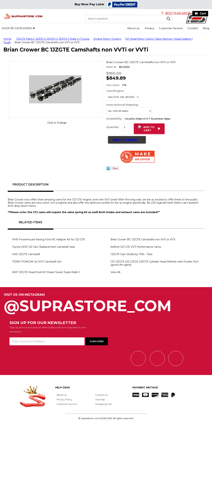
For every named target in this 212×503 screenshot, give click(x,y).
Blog (206, 28)
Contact (192, 28)
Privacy (149, 28)
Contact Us (101, 394)
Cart (203, 13)
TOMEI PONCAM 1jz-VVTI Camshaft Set (36, 261)
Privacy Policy (64, 399)
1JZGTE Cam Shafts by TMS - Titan (131, 254)
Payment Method (145, 387)
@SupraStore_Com (106, 304)
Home (7, 38)
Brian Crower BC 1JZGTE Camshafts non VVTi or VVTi (142, 239)
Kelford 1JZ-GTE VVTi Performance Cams (135, 246)
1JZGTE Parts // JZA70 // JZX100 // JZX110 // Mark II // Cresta (52, 38)
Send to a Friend (125, 139)
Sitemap (100, 399)
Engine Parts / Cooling (107, 38)
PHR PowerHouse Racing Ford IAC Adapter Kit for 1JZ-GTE (48, 239)
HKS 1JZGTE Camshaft (26, 254)
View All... (116, 272)
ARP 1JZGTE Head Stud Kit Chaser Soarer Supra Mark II (46, 272)
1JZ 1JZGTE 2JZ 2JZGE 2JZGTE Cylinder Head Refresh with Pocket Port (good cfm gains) (154, 263)
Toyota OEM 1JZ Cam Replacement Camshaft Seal (43, 246)
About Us (62, 394)
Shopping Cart (103, 404)
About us (133, 28)
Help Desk (62, 387)
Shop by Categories (17, 28)
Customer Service (171, 28)
